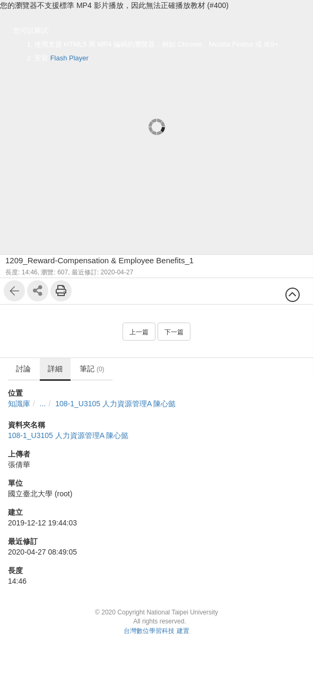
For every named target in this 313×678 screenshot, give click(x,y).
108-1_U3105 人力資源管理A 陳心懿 (115, 403)
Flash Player (69, 58)
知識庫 (19, 403)
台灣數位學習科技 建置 (156, 631)
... (43, 403)
